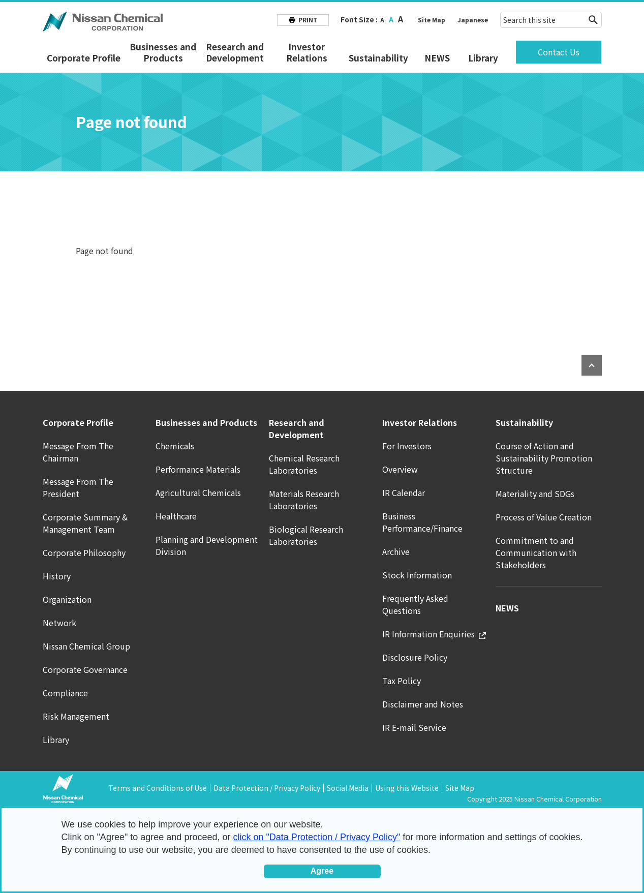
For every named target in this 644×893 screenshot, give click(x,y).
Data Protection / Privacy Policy (266, 788)
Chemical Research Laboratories (304, 464)
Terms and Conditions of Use (157, 788)
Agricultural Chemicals (198, 492)
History (57, 576)
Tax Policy (401, 680)
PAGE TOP (591, 365)
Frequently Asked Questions (415, 604)
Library (483, 58)
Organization (67, 599)
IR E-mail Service (414, 727)
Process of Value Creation (544, 517)
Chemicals (175, 446)
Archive (396, 551)
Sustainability (378, 58)
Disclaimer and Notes (422, 704)
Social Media (348, 788)
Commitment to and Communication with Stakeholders (536, 552)
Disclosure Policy (414, 657)
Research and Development (235, 52)
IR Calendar (403, 492)
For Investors (407, 446)
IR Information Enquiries (434, 634)
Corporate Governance (85, 669)
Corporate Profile (83, 58)
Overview (400, 469)
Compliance (65, 693)
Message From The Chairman (78, 452)
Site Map (431, 19)
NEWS (437, 58)
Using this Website (407, 788)
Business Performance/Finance (422, 522)
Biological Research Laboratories (306, 535)
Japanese (472, 19)
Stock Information (417, 575)
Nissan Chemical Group (86, 646)
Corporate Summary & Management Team (85, 523)
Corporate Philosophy (84, 552)
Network (59, 623)
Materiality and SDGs (535, 493)
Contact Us (558, 52)
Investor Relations (306, 52)
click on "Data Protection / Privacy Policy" (316, 837)
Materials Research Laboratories (304, 499)
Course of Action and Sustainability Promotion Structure (544, 458)
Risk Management (76, 716)
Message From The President (78, 487)
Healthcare (176, 516)
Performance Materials (198, 469)
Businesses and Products (163, 52)
